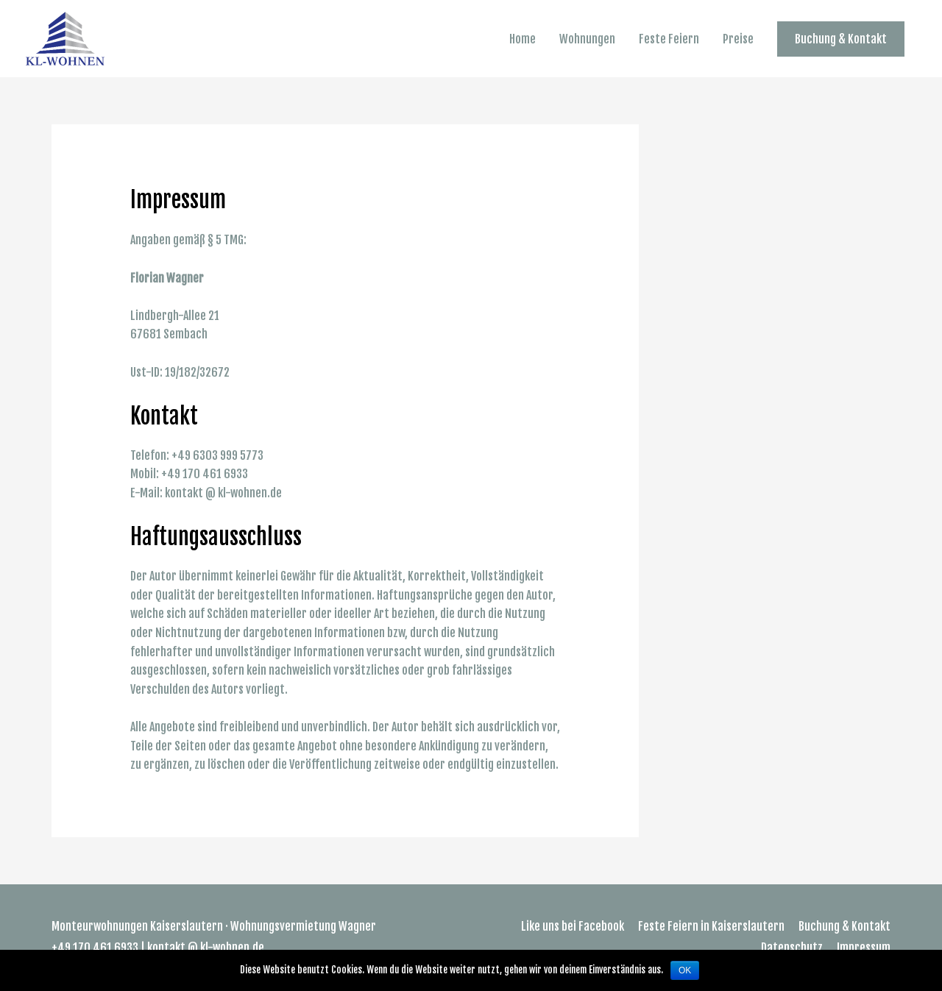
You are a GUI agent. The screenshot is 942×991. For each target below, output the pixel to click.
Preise (738, 39)
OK (685, 970)
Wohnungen (587, 39)
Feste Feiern (669, 39)
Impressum (863, 947)
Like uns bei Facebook (572, 926)
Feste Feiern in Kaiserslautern (711, 926)
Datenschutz (792, 947)
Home (522, 39)
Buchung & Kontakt (844, 926)
